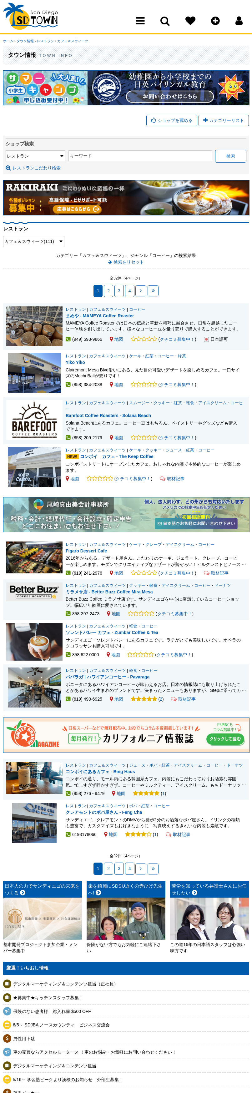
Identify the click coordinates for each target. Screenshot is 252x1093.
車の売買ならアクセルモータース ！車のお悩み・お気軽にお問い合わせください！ (94, 1052)
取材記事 (172, 478)
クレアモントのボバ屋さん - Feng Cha (104, 812)
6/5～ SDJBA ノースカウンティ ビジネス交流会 (61, 1024)
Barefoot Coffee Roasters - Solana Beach (108, 415)
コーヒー (137, 309)
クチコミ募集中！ (177, 339)
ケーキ (135, 356)
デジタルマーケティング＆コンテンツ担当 (54, 1065)
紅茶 (149, 356)
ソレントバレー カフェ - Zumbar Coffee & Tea (112, 632)
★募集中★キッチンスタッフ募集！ (48, 997)
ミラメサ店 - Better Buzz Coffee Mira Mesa (109, 591)
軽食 (190, 403)
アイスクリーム (212, 403)
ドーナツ (222, 585)
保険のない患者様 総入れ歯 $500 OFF (52, 1011)
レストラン (45, 41)
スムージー (139, 403)
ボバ (153, 765)
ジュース (174, 450)
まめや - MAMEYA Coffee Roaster (100, 315)
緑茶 (182, 356)
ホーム (8, 41)
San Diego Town (30, 17)
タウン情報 (25, 41)
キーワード (81, 155)
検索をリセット (128, 261)
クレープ (153, 544)
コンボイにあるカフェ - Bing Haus (100, 771)
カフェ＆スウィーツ (72, 41)
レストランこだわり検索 (33, 168)
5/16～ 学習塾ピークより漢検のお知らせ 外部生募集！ (68, 1079)
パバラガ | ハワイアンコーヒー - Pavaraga (107, 676)
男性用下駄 (24, 1038)
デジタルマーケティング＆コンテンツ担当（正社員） (65, 983)
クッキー (162, 403)
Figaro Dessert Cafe (86, 550)
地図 (116, 339)
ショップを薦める (172, 120)
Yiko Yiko (75, 362)
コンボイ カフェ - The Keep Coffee (117, 456)
